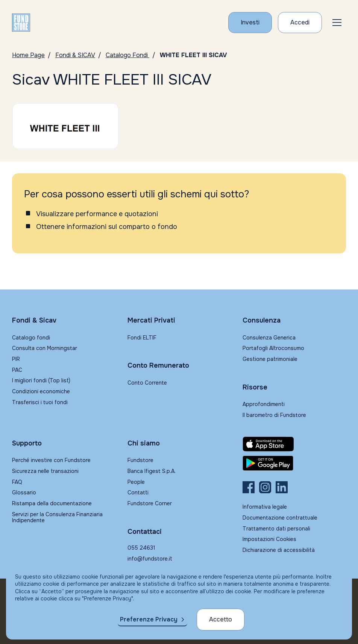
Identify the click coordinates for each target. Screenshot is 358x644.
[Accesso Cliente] (300, 22)
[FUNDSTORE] (21, 23)
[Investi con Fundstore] (250, 22)
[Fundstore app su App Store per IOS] (294, 444)
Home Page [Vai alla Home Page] (28, 55)
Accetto (220, 619)
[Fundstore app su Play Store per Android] (294, 463)
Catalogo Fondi (127, 55)
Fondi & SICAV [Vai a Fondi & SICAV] (75, 55)
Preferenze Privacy (148, 619)
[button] (337, 23)
